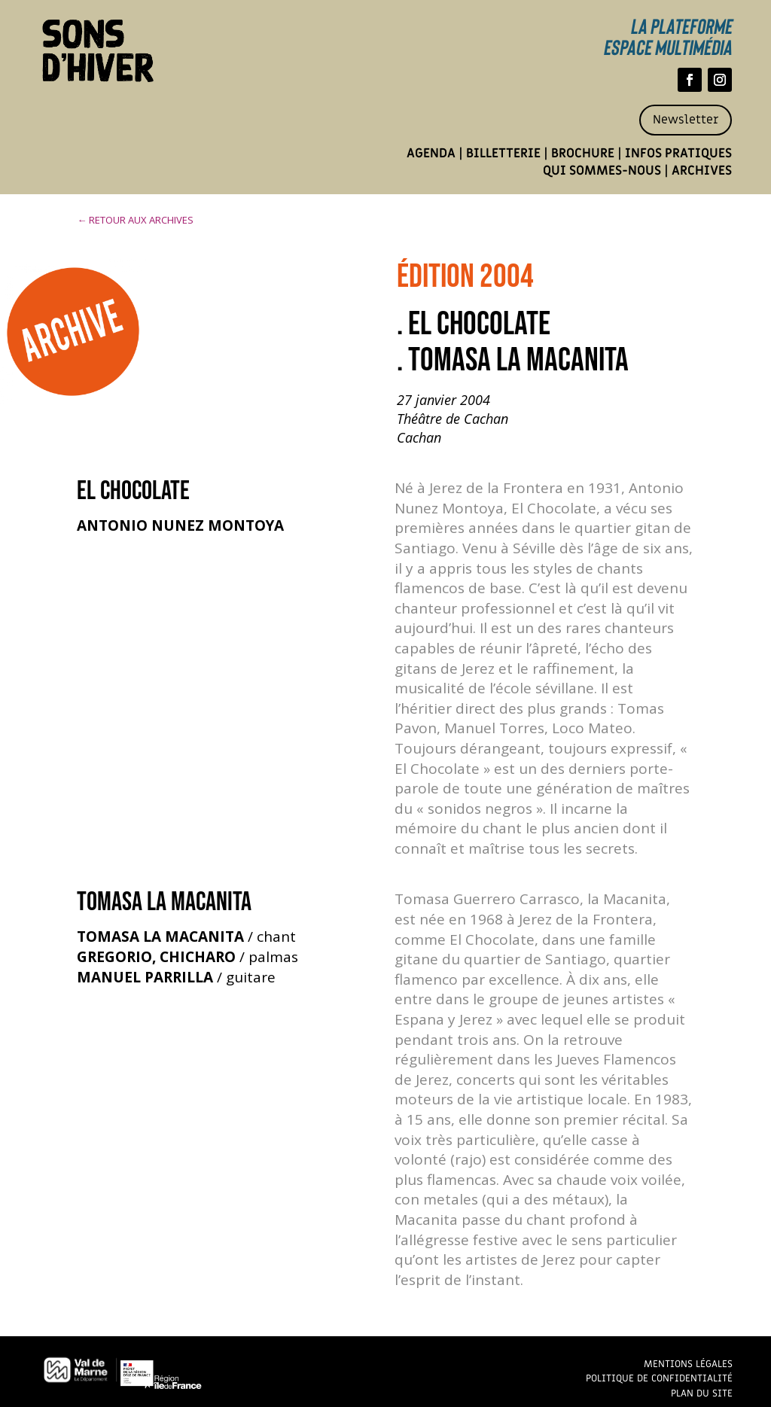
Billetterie (503, 153)
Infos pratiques (678, 153)
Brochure (582, 153)
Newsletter (685, 119)
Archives (702, 171)
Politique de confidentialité (659, 1378)
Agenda (431, 153)
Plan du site (702, 1393)
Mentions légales (688, 1363)
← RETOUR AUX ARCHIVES (135, 220)
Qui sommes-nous (602, 171)
